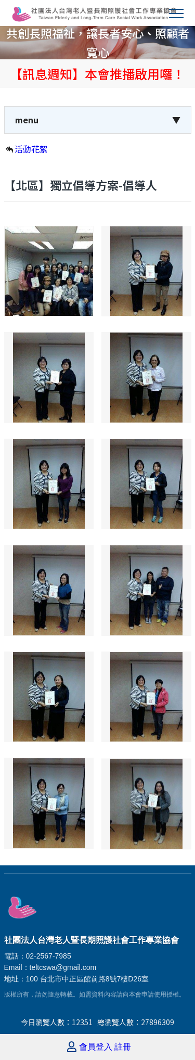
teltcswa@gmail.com (63, 967)
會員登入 (95, 1047)
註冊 (122, 1047)
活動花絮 (31, 149)
